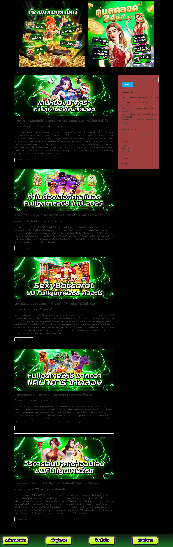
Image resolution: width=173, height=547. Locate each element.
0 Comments (57, 126)
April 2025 (125, 148)
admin (19, 126)
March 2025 (126, 151)
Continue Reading (24, 159)
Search (124, 76)
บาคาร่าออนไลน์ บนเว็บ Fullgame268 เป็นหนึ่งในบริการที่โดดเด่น (57, 483)
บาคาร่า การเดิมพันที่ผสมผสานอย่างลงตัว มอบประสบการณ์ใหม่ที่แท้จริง (61, 121)
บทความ (44, 126)
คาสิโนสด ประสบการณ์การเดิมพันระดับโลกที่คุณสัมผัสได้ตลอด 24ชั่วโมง (62, 215)
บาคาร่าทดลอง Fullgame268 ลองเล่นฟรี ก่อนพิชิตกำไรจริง (53, 395)
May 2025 (125, 146)
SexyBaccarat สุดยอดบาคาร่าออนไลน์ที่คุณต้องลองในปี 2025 (55, 304)
